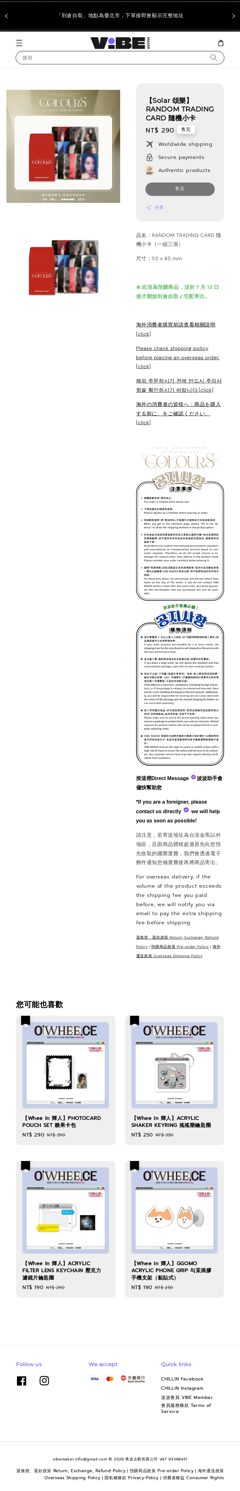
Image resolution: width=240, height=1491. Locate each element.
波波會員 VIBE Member (187, 1397)
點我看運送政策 (121, 25)
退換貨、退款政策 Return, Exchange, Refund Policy (71, 1471)
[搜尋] (214, 57)
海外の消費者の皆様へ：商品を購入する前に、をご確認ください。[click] (178, 413)
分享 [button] (155, 207)
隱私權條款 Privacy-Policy (132, 1478)
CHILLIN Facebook (182, 1379)
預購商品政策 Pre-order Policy (180, 946)
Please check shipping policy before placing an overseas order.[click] (178, 357)
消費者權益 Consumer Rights (193, 1478)
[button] (19, 43)
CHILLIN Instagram (182, 1388)
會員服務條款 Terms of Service (186, 1408)
